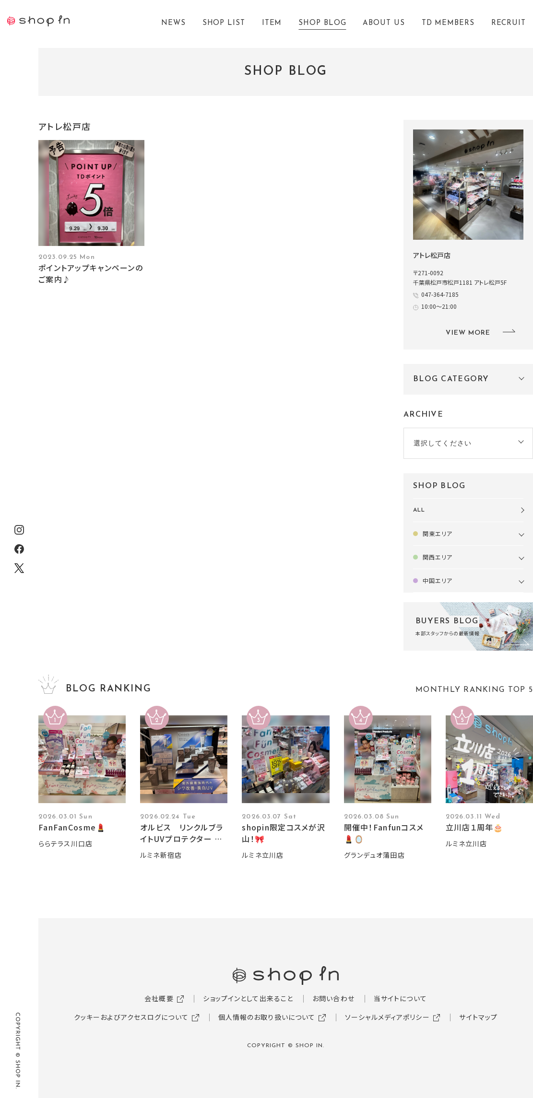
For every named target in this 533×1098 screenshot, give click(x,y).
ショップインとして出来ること (248, 998)
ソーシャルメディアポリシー (387, 1017)
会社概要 (158, 998)
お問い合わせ (333, 998)
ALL (419, 510)
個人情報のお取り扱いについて (267, 1017)
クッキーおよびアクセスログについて (131, 1017)
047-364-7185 (442, 294)
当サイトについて (400, 998)
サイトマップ (478, 1017)
